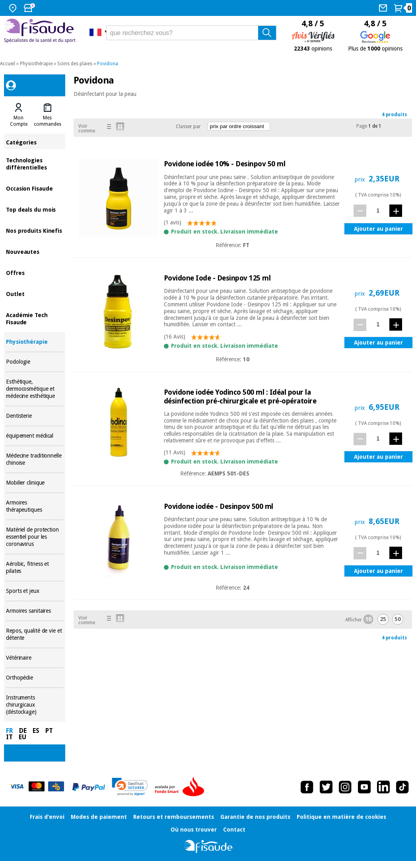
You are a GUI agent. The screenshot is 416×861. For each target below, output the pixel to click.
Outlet (35, 293)
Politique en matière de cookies (341, 817)
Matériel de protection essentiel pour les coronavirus (35, 537)
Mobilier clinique (35, 483)
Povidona (107, 63)
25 (383, 619)
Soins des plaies (74, 63)
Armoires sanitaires (35, 611)
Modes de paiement (99, 817)
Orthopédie (35, 678)
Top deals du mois (35, 209)
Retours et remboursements (173, 817)
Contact (234, 829)
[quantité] (378, 210)
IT (9, 737)
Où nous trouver (194, 829)
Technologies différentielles (35, 163)
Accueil (7, 63)
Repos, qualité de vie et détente (35, 634)
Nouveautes (35, 251)
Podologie (35, 362)
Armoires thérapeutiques (35, 506)
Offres (35, 272)
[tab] (18, 115)
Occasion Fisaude (35, 188)
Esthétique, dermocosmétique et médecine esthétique (35, 389)
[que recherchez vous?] (191, 32)
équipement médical (35, 436)
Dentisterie (35, 416)
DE (23, 730)
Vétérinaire (35, 658)
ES (36, 730)
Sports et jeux (35, 591)
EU (22, 737)
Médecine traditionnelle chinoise (35, 459)
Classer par (188, 126)
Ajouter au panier (378, 229)
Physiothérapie (36, 63)
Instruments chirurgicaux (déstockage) (35, 705)
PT (49, 730)
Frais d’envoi (47, 817)
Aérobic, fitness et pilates (35, 567)
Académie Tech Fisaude (35, 318)
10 (368, 619)
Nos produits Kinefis (35, 230)
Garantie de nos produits (255, 817)
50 (398, 619)
